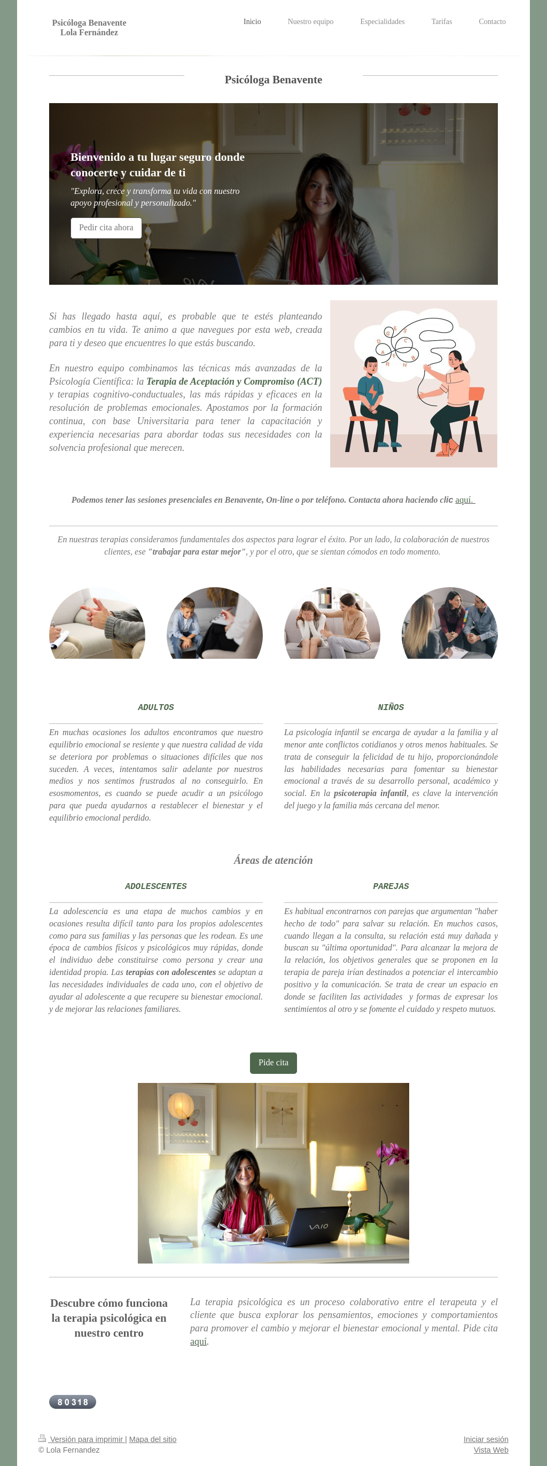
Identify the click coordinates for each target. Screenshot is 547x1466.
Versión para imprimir (81, 1439)
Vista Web (491, 1450)
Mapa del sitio (153, 1439)
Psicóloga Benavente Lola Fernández (89, 27)
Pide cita (273, 1062)
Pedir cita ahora (106, 227)
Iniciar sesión (486, 1439)
